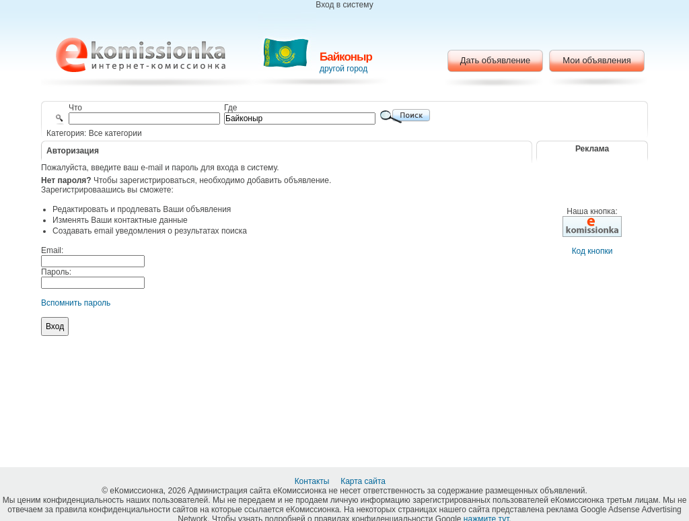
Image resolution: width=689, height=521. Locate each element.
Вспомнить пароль (75, 303)
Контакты (313, 481)
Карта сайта (364, 481)
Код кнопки (592, 251)
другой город (343, 68)
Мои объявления (596, 60)
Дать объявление (495, 60)
